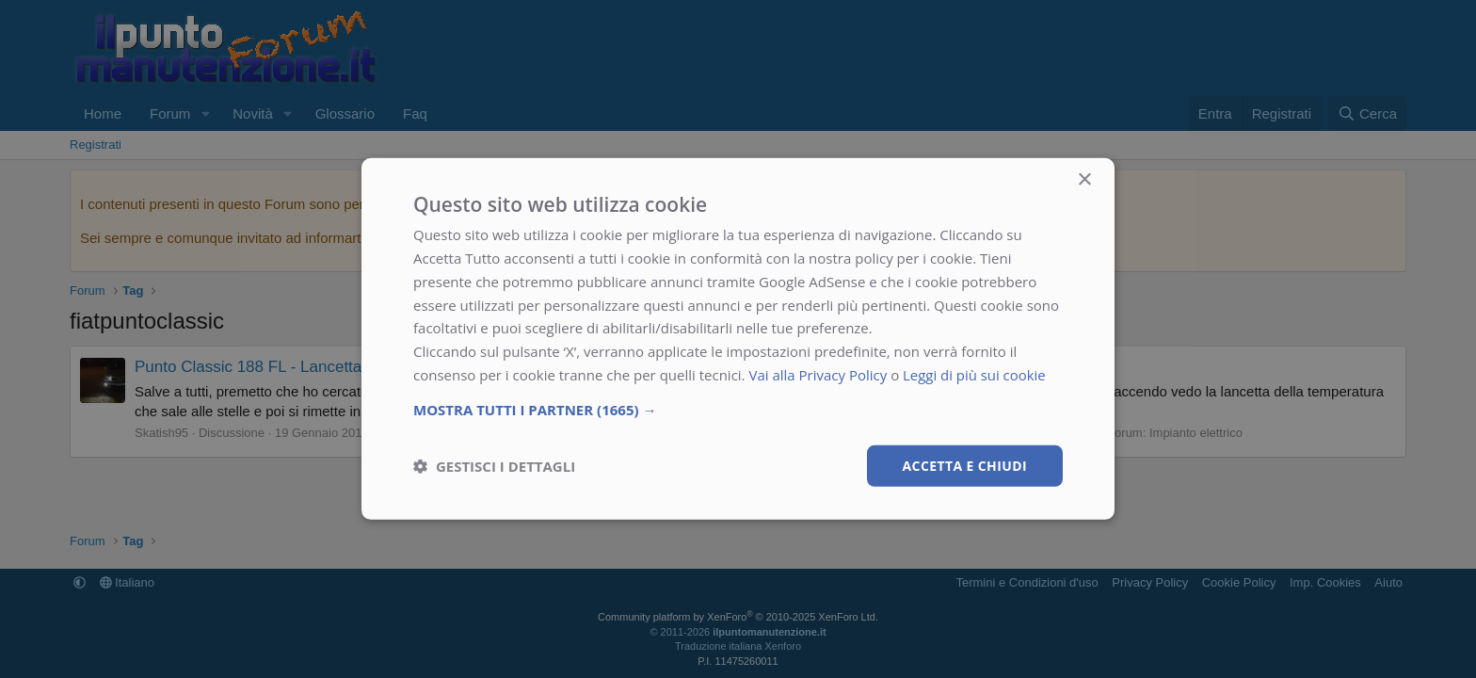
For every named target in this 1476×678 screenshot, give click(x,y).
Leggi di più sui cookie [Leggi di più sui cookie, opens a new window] (975, 374)
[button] (738, 408)
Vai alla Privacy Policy (817, 374)
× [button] (1084, 180)
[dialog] (738, 339)
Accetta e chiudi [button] (964, 465)
